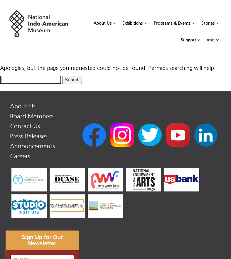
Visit (213, 40)
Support (190, 40)
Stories (210, 23)
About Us (105, 23)
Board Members (31, 116)
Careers (20, 156)
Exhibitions (134, 23)
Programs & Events (174, 23)
